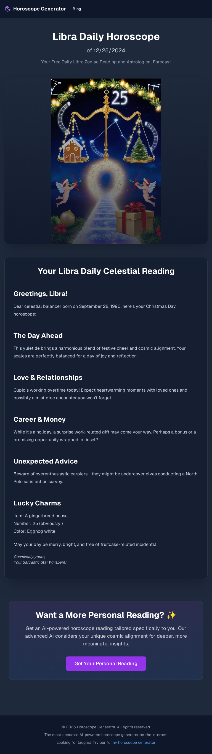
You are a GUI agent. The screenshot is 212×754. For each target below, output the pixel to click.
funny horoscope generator (131, 742)
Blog (77, 8)
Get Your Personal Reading (106, 663)
